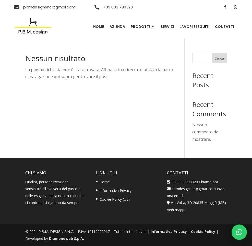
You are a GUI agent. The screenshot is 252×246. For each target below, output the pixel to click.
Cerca (219, 58)
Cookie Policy (203, 231)
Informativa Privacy (115, 190)
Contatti (224, 27)
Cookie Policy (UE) (115, 199)
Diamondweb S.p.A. (66, 238)
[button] (239, 232)
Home (98, 27)
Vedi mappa (176, 209)
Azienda (117, 27)
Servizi (167, 27)
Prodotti (140, 27)
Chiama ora (208, 181)
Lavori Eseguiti (194, 27)
